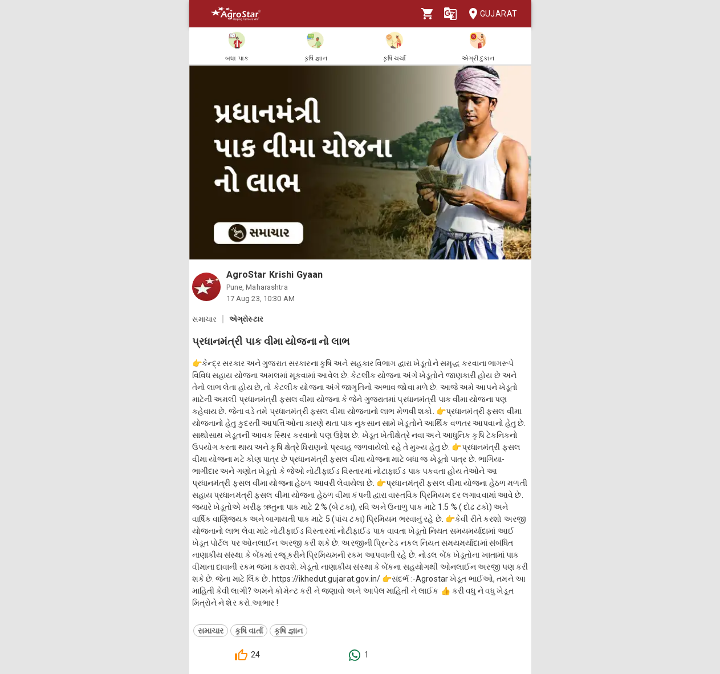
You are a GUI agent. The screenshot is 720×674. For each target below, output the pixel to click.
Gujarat (490, 14)
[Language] (450, 13)
